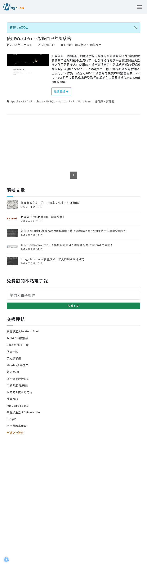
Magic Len (48, 45)
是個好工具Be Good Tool (23, 331)
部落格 (110, 101)
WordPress (85, 101)
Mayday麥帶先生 (18, 365)
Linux (68, 45)
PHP (72, 101)
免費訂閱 (73, 306)
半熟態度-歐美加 (17, 385)
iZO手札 (12, 419)
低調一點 (12, 351)
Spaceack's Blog (18, 345)
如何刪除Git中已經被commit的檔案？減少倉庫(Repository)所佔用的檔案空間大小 (74, 231)
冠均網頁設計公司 (18, 378)
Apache (15, 101)
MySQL (50, 101)
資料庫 (99, 101)
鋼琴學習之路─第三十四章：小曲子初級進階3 (50, 202)
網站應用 (96, 45)
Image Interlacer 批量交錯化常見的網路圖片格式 (52, 259)
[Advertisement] (73, 143)
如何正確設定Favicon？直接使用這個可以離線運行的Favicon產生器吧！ (67, 245)
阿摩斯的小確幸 (17, 426)
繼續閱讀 (61, 91)
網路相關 (81, 45)
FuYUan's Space (17, 405)
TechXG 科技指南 (18, 338)
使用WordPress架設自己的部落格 (39, 38)
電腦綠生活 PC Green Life (23, 412)
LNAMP (28, 101)
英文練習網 (14, 358)
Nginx (62, 101)
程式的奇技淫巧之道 (19, 392)
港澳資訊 (12, 399)
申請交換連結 (15, 432)
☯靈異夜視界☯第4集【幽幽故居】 (43, 217)
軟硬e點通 (13, 372)
